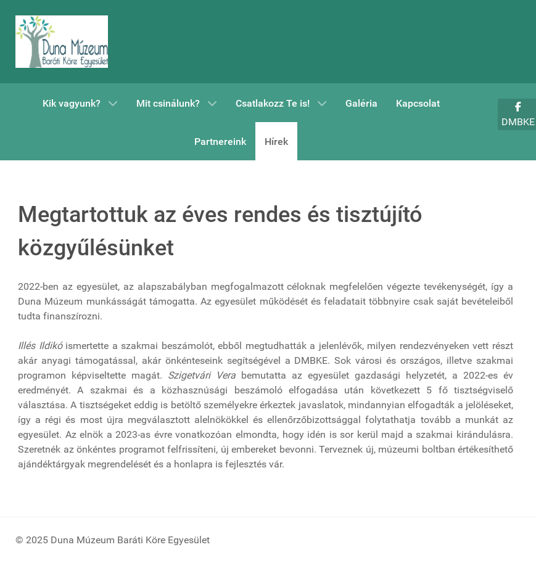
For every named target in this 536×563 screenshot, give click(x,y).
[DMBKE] (61, 41)
